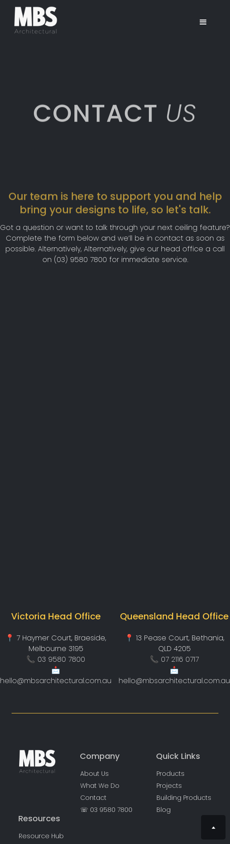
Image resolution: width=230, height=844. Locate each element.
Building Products (183, 797)
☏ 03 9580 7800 (106, 809)
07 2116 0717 (180, 659)
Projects (169, 785)
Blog (163, 809)
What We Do (99, 785)
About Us (94, 773)
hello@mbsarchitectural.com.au (55, 681)
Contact (93, 797)
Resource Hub (41, 836)
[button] (203, 22)
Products (170, 773)
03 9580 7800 (61, 659)
